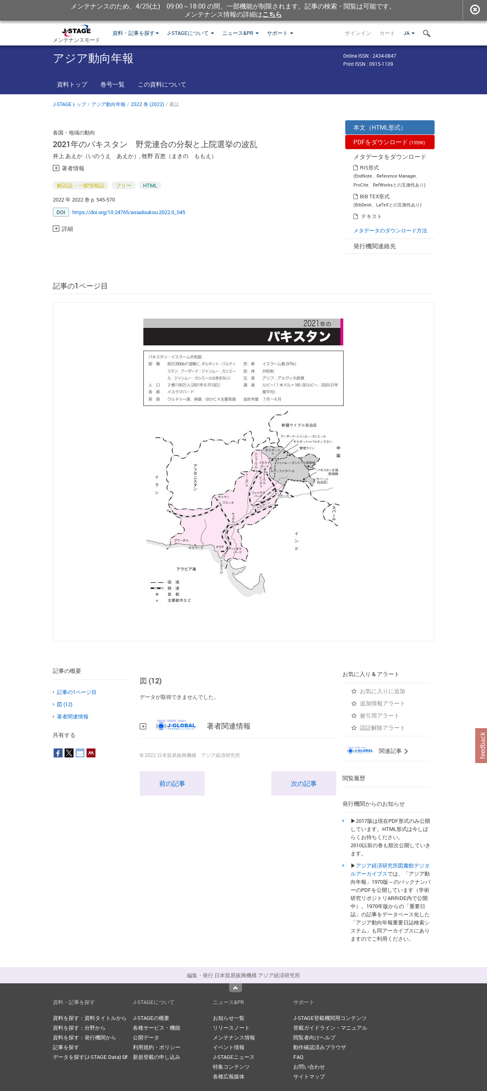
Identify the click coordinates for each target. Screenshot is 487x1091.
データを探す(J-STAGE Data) (90, 1057)
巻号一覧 (112, 84)
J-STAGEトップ (69, 104)
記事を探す (66, 1047)
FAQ (298, 1057)
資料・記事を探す (136, 33)
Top (235, 987)
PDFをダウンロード (389, 142)
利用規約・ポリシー (156, 1047)
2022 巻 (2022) (147, 104)
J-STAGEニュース (234, 1057)
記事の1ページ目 (77, 692)
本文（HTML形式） (380, 127)
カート (387, 33)
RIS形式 (369, 167)
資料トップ (72, 84)
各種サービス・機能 (156, 1027)
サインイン (358, 33)
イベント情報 (229, 1047)
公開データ (146, 1037)
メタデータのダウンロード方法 (390, 230)
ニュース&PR (240, 33)
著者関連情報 (73, 716)
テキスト (371, 216)
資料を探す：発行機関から (84, 1037)
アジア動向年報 (108, 104)
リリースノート (231, 1027)
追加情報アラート (382, 703)
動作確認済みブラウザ (319, 1047)
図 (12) (64, 704)
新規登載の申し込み (156, 1057)
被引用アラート (380, 715)
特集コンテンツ (231, 1066)
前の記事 (172, 783)
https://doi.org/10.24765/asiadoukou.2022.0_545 (128, 212)
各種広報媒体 (229, 1076)
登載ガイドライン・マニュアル (330, 1027)
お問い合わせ (309, 1066)
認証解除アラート (382, 727)
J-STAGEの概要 (151, 1018)
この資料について (162, 84)
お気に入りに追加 (382, 691)
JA (409, 33)
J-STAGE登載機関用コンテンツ (330, 1018)
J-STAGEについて (190, 33)
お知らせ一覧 (229, 1018)
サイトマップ (309, 1076)
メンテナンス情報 (234, 1037)
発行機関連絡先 (374, 246)
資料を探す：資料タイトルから (90, 1018)
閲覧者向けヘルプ (314, 1037)
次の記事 (304, 783)
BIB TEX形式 (375, 196)
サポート (280, 33)
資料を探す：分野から (79, 1027)
